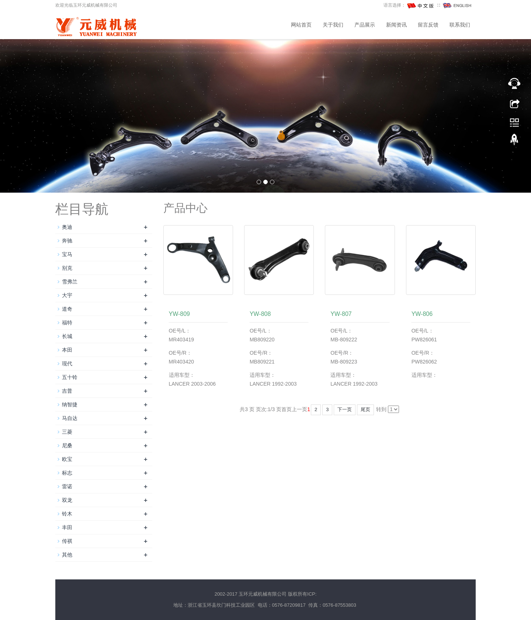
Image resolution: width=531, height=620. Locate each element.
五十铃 (69, 377)
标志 (67, 473)
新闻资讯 (396, 25)
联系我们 (460, 25)
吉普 (67, 391)
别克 (67, 268)
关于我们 (333, 25)
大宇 (67, 295)
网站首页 (301, 25)
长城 (67, 336)
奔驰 (67, 241)
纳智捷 (69, 404)
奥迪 (67, 227)
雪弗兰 (69, 282)
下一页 (344, 409)
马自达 (69, 418)
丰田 (67, 527)
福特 (67, 323)
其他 (67, 555)
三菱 (67, 432)
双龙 (67, 500)
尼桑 (67, 445)
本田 (67, 350)
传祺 (67, 541)
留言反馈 (428, 25)
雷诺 (67, 486)
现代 (67, 363)
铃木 (67, 514)
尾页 (365, 409)
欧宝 (67, 459)
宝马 (67, 254)
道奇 (67, 309)
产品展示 (364, 25)
